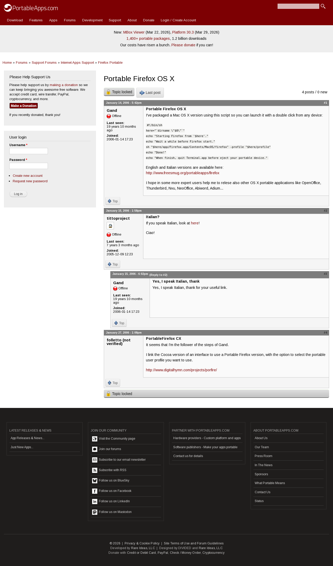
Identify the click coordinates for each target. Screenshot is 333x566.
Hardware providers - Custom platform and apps (207, 438)
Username (18, 145)
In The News (263, 465)
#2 (325, 210)
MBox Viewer (134, 32)
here (194, 223)
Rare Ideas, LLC (143, 548)
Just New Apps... (22, 447)
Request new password (30, 181)
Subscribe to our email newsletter (119, 460)
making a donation (64, 85)
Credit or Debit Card (141, 553)
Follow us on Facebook (111, 491)
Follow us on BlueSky (110, 480)
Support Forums (44, 62)
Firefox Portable (110, 62)
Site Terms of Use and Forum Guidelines (194, 543)
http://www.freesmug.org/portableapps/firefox (182, 173)
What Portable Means (270, 483)
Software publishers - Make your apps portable (205, 447)
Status (259, 501)
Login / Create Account (178, 20)
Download (15, 20)
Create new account (27, 176)
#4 (325, 332)
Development (92, 20)
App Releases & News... (27, 438)
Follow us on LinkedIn (111, 501)
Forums (70, 20)
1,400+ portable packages (148, 38)
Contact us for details (188, 456)
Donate (148, 20)
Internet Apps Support (77, 62)
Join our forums (106, 449)
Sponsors (261, 474)
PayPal (163, 553)
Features (36, 20)
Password (18, 160)
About (132, 20)
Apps (53, 20)
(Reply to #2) (158, 274)
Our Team (262, 447)
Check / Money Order (185, 553)
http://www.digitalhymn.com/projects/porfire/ (181, 370)
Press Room (263, 456)
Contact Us (262, 492)
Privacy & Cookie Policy (142, 543)
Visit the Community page (113, 438)
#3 (325, 273)
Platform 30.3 (183, 32)
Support (115, 20)
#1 (325, 102)
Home (7, 62)
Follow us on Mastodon (112, 512)
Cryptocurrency (213, 553)
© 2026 (115, 543)
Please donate (183, 45)
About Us (261, 438)
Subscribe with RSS (109, 470)
